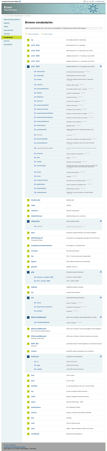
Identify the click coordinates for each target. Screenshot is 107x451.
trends (39, 176)
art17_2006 (35, 56)
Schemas (7, 34)
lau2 (32, 381)
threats (39, 172)
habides (34, 287)
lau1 (32, 375)
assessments (41, 71)
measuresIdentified (43, 105)
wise (33, 428)
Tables (6, 26)
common (34, 210)
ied (32, 298)
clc (38, 361)
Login (87, 1)
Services (6, 41)
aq (32, 40)
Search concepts (48, 34)
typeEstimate (41, 184)
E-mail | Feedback (10, 445)
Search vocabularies (33, 34)
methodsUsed (41, 125)
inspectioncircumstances (44, 307)
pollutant (39, 311)
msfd (33, 396)
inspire (33, 351)
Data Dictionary (19, 15)
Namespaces (8, 44)
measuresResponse (43, 121)
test (32, 418)
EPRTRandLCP (37, 238)
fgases (33, 261)
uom (33, 423)
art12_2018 (35, 50)
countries (40, 84)
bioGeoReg (40, 75)
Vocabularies (8, 37)
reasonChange (41, 165)
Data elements (8, 30)
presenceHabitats (42, 139)
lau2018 (34, 386)
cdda (33, 205)
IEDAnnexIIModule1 (38, 317)
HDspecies (40, 97)
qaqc (38, 157)
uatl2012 (39, 369)
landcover (35, 356)
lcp (32, 391)
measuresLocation (42, 109)
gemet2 (34, 267)
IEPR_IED (35, 344)
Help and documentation (12, 19)
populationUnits (42, 129)
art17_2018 (35, 66)
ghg (32, 272)
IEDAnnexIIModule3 (38, 329)
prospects (40, 153)
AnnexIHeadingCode (43, 322)
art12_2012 (35, 45)
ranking (39, 161)
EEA (12, 1)
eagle (38, 365)
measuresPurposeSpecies (45, 117)
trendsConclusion (42, 180)
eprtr (33, 233)
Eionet (12, 15)
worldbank (35, 434)
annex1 (39, 302)
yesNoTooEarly (41, 188)
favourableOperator (43, 88)
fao (32, 256)
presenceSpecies (42, 143)
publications (36, 407)
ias (32, 292)
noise (33, 402)
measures (40, 101)
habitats (39, 93)
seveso (34, 412)
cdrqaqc (39, 79)
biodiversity (35, 200)
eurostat (34, 251)
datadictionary (36, 216)
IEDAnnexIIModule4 (38, 336)
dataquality (35, 221)
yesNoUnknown (41, 192)
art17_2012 (35, 61)
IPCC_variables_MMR (43, 281)
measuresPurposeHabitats (45, 113)
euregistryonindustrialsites (41, 245)
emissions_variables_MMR (45, 277)
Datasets (7, 23)
